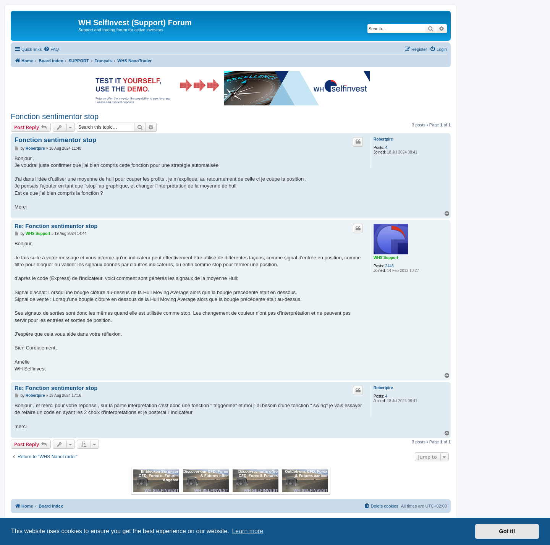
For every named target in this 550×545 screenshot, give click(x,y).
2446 (389, 266)
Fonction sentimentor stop (55, 116)
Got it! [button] (507, 531)
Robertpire (383, 139)
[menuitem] (51, 49)
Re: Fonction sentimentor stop (56, 226)
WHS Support (386, 258)
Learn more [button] (247, 531)
